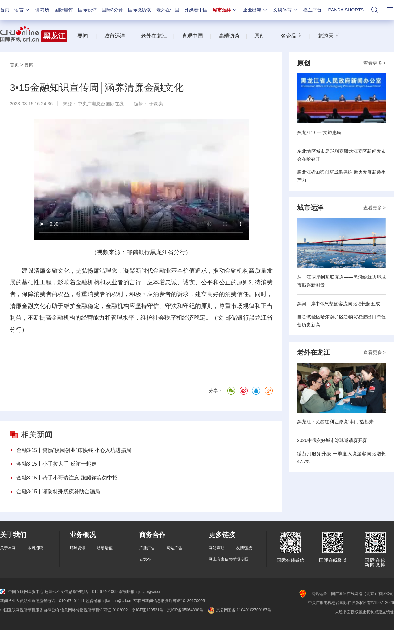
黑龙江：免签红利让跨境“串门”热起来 (335, 421)
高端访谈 (229, 36)
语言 (22, 9)
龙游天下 (328, 36)
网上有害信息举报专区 (228, 559)
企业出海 (255, 9)
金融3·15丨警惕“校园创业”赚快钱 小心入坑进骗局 (73, 450)
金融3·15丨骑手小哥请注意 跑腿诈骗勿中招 (67, 477)
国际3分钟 (112, 9)
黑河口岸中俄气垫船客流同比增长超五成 (338, 303)
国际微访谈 (139, 9)
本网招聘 (35, 548)
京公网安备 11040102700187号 (239, 610)
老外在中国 (167, 9)
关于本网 (8, 548)
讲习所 (42, 9)
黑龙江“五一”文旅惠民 (319, 132)
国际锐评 (87, 9)
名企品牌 (291, 36)
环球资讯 (77, 548)
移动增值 (105, 548)
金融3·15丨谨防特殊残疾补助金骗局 (58, 491)
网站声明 (217, 548)
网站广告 (174, 548)
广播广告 (147, 548)
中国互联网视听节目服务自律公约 (29, 610)
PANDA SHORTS (346, 9)
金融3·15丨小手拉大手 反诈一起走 (56, 464)
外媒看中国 (196, 9)
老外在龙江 (154, 36)
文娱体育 (285, 9)
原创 (259, 36)
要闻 (82, 36)
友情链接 (244, 548)
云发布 (145, 559)
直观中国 (192, 36)
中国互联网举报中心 (22, 591)
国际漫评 (64, 9)
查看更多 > (374, 63)
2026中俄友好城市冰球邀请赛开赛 (332, 440)
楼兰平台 (312, 9)
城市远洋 (225, 9)
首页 (4, 9)
